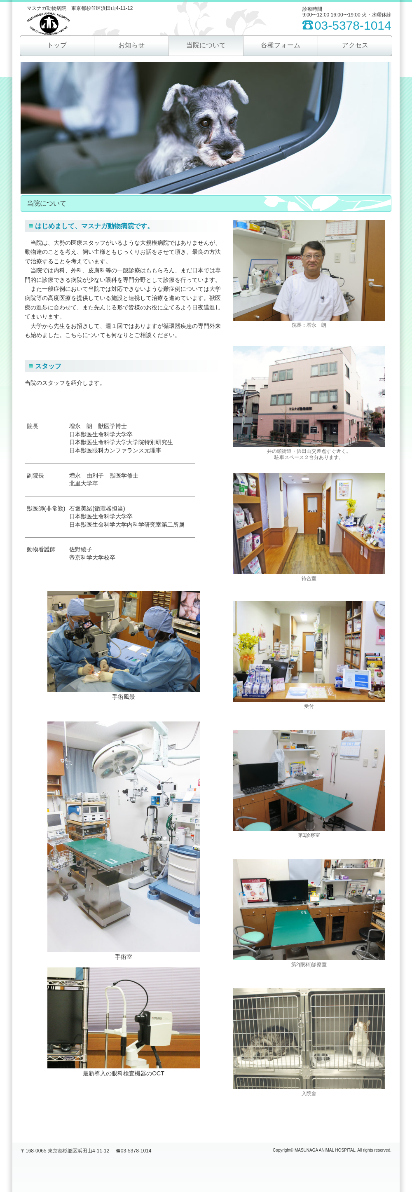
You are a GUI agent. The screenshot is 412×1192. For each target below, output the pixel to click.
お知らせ (131, 45)
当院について (206, 45)
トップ (57, 45)
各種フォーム (280, 45)
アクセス (355, 45)
